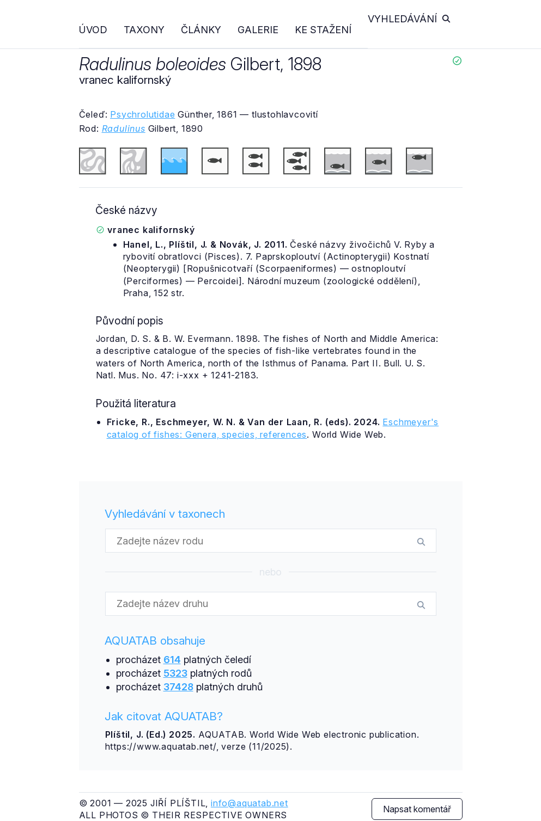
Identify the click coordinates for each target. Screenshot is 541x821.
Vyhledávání (409, 18)
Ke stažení (323, 29)
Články (201, 29)
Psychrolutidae (142, 114)
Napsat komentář (417, 809)
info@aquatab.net (249, 803)
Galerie (258, 29)
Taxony (144, 29)
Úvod (93, 29)
